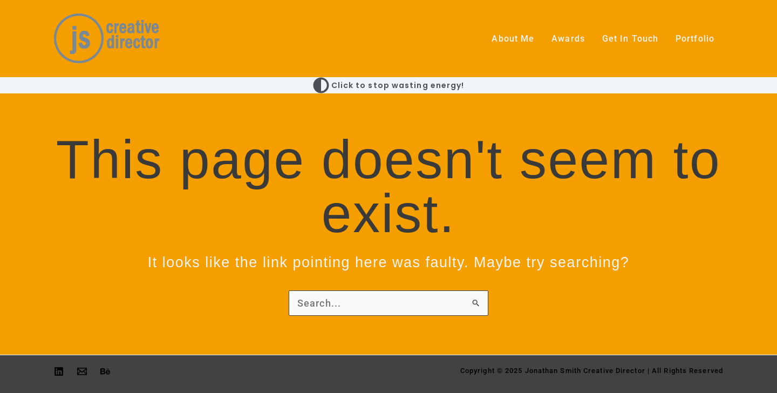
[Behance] (105, 371)
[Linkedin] (59, 371)
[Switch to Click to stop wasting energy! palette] (389, 85)
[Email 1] (82, 371)
